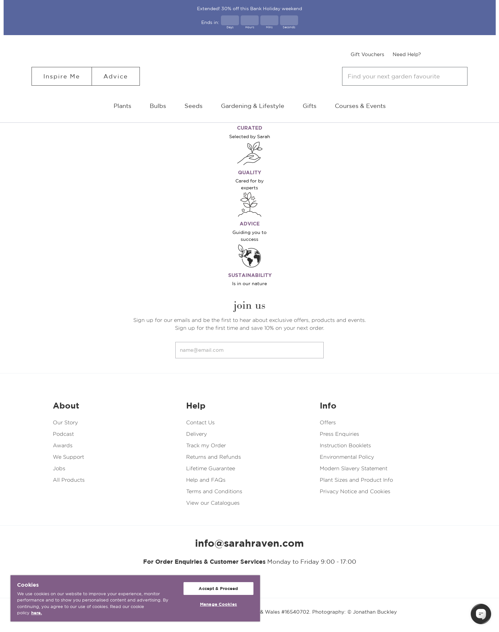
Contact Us (200, 422)
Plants (122, 106)
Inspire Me (61, 76)
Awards (63, 445)
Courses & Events (360, 106)
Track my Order (206, 445)
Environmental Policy (347, 457)
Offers (328, 422)
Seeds (193, 106)
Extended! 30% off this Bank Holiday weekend (249, 8)
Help (196, 405)
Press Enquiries (339, 434)
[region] (135, 598)
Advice (115, 76)
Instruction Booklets (345, 445)
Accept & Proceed (218, 588)
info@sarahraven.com (249, 543)
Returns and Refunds (213, 457)
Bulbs (158, 106)
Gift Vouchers (367, 54)
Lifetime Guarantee (210, 468)
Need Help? (407, 54)
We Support (68, 457)
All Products (69, 480)
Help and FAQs (206, 480)
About (66, 405)
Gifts (309, 106)
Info (328, 405)
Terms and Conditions (214, 491)
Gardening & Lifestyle (252, 106)
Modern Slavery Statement (353, 468)
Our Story (65, 422)
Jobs (59, 468)
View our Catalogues (213, 503)
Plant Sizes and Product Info (356, 480)
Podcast (63, 434)
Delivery (196, 434)
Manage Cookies (218, 604)
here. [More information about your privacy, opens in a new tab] (36, 612)
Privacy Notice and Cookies (355, 491)
